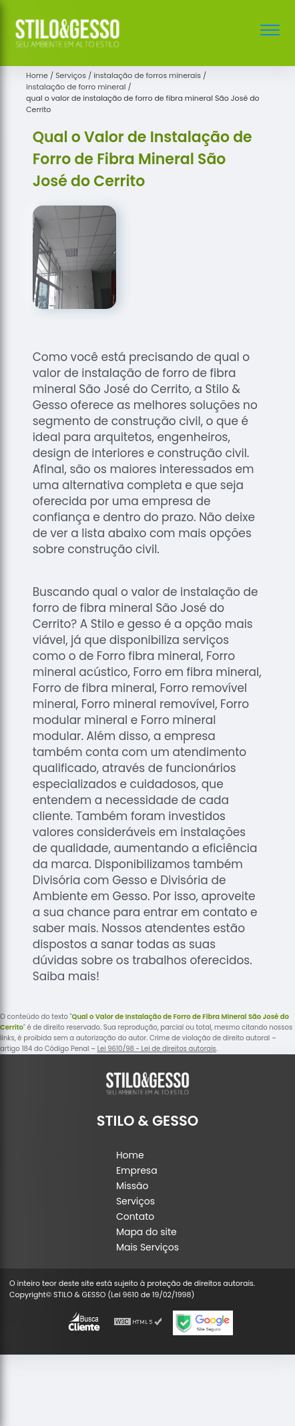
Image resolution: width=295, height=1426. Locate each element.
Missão (132, 1185)
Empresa (137, 1170)
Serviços (135, 1201)
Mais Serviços (147, 1247)
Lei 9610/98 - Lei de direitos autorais (156, 1049)
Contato (135, 1216)
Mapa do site (146, 1231)
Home (130, 1155)
